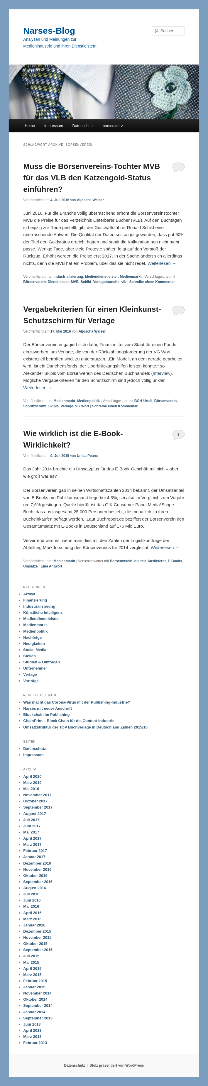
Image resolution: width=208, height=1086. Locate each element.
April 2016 (32, 913)
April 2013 (32, 1030)
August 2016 (34, 888)
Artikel (29, 594)
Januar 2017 (34, 857)
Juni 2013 (31, 1024)
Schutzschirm (34, 406)
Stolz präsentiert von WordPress (116, 1065)
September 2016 (38, 882)
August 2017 (34, 813)
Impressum (53, 125)
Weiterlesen (162, 263)
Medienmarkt (131, 277)
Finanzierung (35, 600)
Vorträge (31, 681)
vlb (123, 282)
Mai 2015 (31, 962)
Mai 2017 (31, 832)
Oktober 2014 (35, 999)
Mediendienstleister (101, 277)
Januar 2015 (34, 987)
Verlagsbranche (106, 282)
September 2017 (38, 807)
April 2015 (32, 968)
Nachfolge (32, 637)
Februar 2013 (35, 1043)
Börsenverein (34, 282)
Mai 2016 (31, 906)
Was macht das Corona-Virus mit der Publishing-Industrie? (76, 702)
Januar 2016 (34, 925)
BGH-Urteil (143, 401)
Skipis (53, 406)
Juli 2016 (31, 894)
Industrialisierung (68, 277)
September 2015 (38, 950)
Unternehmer (35, 668)
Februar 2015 (35, 981)
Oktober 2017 (35, 801)
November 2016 (37, 869)
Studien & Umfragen (41, 662)
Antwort (51, 566)
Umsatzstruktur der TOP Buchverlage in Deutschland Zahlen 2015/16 (85, 727)
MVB (75, 282)
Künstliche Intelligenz (42, 612)
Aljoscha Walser (90, 200)
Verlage (67, 406)
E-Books (175, 561)
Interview (161, 373)
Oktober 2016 (35, 875)
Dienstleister (58, 282)
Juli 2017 (31, 820)
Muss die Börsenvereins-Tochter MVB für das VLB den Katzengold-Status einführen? (91, 178)
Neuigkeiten (34, 643)
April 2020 (32, 776)
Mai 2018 (31, 789)
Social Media (34, 650)
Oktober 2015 (35, 943)
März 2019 (32, 782)
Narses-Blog (49, 30)
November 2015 (37, 937)
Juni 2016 (31, 900)
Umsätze (30, 566)
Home (30, 125)
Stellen (29, 656)
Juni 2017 (31, 826)
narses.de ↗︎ (113, 125)
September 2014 (38, 1005)
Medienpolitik (88, 401)
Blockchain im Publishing (46, 714)
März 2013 (32, 1036)
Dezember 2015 (37, 931)
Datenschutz (82, 125)
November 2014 (37, 993)
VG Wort (82, 406)
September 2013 (38, 1018)
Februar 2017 (35, 850)
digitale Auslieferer (150, 561)
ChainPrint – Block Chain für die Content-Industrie (68, 721)
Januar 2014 (34, 1012)
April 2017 (32, 838)
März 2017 (32, 844)
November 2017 (37, 795)
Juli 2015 (31, 956)
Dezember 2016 (37, 863)
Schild (86, 282)
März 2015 (32, 975)
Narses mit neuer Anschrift (47, 708)
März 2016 (32, 919)
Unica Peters (87, 456)
